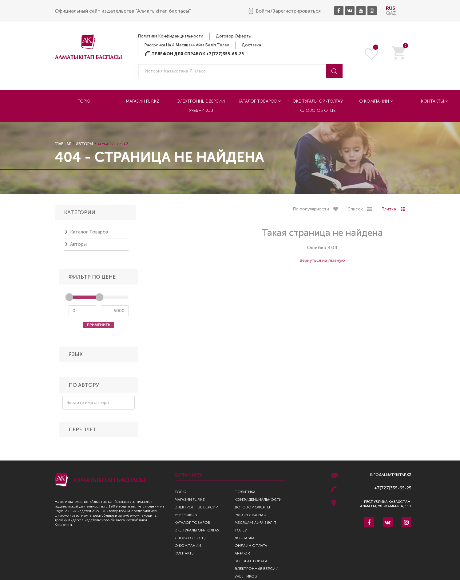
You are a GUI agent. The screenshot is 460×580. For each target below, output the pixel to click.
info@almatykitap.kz (390, 475)
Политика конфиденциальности (170, 35)
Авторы (84, 144)
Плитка (388, 211)
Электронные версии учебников (201, 105)
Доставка (251, 44)
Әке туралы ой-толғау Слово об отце (318, 105)
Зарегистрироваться (296, 11)
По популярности (311, 211)
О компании (376, 101)
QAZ (391, 13)
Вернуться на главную (322, 262)
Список (355, 211)
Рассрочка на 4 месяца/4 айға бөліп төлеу (187, 44)
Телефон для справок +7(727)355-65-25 (194, 53)
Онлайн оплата (251, 545)
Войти (263, 11)
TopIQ (83, 101)
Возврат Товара (251, 561)
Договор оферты (234, 35)
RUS (390, 8)
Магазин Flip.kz (142, 101)
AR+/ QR (242, 553)
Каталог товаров (259, 101)
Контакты (184, 553)
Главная (63, 144)
